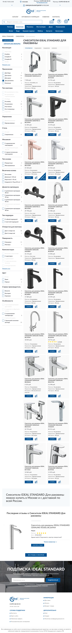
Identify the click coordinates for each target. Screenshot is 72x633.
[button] (42, 2)
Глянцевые (8, 242)
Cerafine (7, 54)
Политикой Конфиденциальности (45, 584)
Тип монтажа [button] (7, 88)
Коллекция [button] (6, 48)
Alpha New (8, 51)
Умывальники (60, 27)
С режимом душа (10, 318)
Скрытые (7, 111)
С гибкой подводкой (11, 219)
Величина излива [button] (9, 170)
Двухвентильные (10, 120)
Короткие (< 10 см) (10, 179)
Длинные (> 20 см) (10, 177)
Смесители (19, 27)
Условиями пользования (31, 586)
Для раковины (9, 80)
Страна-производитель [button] (11, 287)
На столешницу (9, 109)
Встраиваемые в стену (11, 92)
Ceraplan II (8, 56)
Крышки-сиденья (28, 31)
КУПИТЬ (29, 91)
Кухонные (8, 83)
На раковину (9, 104)
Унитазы (10, 27)
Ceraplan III (8, 59)
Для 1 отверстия (10, 230)
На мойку (8, 101)
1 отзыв (60, 341)
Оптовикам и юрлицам (30, 17)
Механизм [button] (6, 139)
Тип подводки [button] (7, 215)
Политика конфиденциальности (54, 618)
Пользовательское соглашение (20, 621)
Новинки (45, 17)
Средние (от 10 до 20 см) (12, 182)
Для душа (8, 78)
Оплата (47, 603)
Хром (6, 279)
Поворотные (8, 163)
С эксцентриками (10, 265)
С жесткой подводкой (11, 222)
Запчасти (49, 31)
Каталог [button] (15, 17)
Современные (9, 134)
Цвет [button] (4, 273)
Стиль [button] (4, 128)
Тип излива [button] (6, 159)
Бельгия (7, 291)
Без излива (8, 174)
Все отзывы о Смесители (36, 555)
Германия (8, 296)
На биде (7, 99)
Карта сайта (14, 616)
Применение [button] (7, 69)
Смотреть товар (38, 545)
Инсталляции (41, 27)
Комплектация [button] (8, 250)
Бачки (11, 31)
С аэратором (9, 256)
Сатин (7, 277)
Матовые (7, 244)
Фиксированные (10, 165)
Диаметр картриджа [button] (10, 187)
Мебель (40, 31)
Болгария (8, 293)
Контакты (56, 17)
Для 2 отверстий (10, 233)
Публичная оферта (16, 618)
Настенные (8, 106)
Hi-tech (7, 132)
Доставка (47, 600)
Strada (7, 62)
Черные (7, 282)
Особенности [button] (7, 301)
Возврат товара (49, 606)
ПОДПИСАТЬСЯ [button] (53, 580)
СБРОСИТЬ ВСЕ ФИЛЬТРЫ (12, 43)
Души (51, 27)
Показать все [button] (6, 65)
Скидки (47, 616)
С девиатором (9, 258)
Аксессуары (59, 31)
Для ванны (8, 75)
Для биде (8, 73)
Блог (46, 613)
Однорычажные (10, 123)
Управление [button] (7, 117)
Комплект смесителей (11, 253)
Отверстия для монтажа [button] (12, 227)
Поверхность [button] (7, 238)
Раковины (30, 27)
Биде (18, 31)
